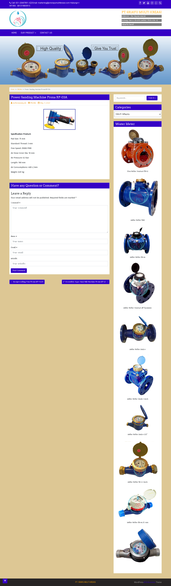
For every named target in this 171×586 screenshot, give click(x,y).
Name (14, 236)
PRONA (19, 89)
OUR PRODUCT (27, 32)
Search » (152, 98)
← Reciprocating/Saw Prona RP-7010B (27, 282)
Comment (15, 203)
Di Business (149, 582)
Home (12, 89)
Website (14, 258)
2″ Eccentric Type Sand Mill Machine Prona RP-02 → (85, 282)
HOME (14, 32)
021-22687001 (22, 3)
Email (14, 247)
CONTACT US (46, 32)
